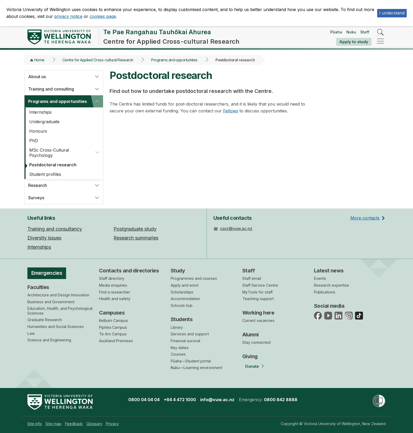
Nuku (351, 32)
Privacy (112, 423)
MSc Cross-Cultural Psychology (49, 152)
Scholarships (182, 292)
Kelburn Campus (113, 320)
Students (182, 319)
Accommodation (185, 298)
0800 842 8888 (280, 399)
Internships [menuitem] (39, 247)
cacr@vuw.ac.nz (236, 228)
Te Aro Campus (113, 334)
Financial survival (185, 341)
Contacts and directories (129, 270)
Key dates (180, 347)
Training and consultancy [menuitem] (54, 229)
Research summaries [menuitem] (136, 238)
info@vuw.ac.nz (217, 399)
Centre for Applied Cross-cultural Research (97, 60)
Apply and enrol (184, 285)
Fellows (230, 110)
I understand (392, 13)
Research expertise (331, 285)
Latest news (329, 270)
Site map (53, 423)
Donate (252, 366)
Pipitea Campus (113, 327)
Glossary (94, 423)
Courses (178, 354)
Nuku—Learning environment (196, 367)
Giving (250, 356)
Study (178, 270)
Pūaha (336, 32)
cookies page (103, 16)
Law (31, 333)
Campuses (112, 313)
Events (320, 278)
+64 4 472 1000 (180, 399)
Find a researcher (114, 292)
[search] (380, 32)
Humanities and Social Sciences (55, 326)
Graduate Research (44, 319)
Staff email (251, 278)
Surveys (36, 197)
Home (39, 60)
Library (177, 327)
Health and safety (114, 298)
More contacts (365, 218)
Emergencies (46, 273)
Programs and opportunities (174, 60)
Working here (258, 313)
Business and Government (51, 302)
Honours (38, 131)
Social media (329, 306)
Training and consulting (51, 89)
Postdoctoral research (52, 164)
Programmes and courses (194, 278)
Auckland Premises (116, 341)
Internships (40, 112)
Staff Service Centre (260, 285)
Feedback (74, 423)
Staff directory (111, 278)
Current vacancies (258, 320)
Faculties (38, 287)
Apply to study (353, 41)
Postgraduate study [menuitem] (135, 229)
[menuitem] (34, 424)
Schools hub (182, 305)
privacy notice (68, 16)
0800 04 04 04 (144, 399)
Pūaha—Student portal (191, 361)
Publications (324, 292)
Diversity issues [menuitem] (44, 238)
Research (37, 185)
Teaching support (258, 298)
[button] (97, 77)
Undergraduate (44, 121)
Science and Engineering (49, 340)
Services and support (190, 334)
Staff (364, 32)
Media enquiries (113, 285)
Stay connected (256, 342)
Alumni (250, 334)
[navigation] (380, 41)
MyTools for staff (257, 292)
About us (37, 76)
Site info (34, 423)
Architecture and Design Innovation (58, 295)
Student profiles (45, 174)
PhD (33, 140)
